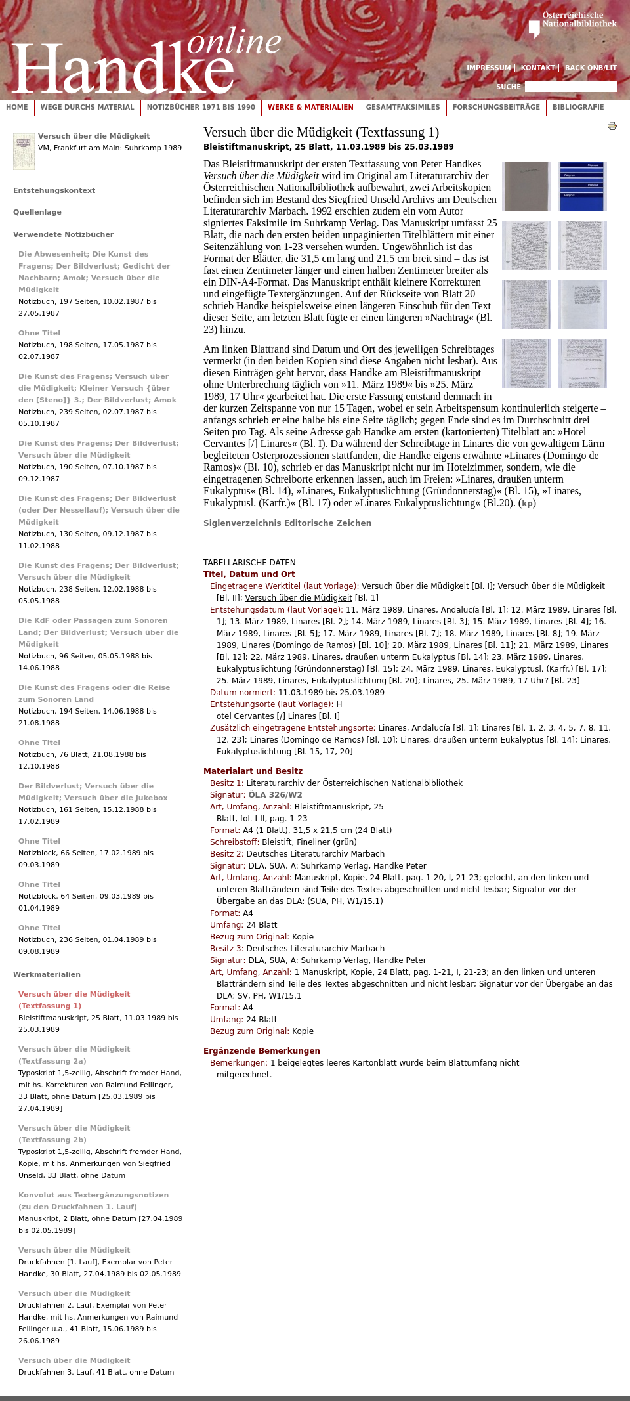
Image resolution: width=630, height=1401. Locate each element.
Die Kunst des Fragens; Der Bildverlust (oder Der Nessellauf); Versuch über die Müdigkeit (99, 510)
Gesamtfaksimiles (403, 107)
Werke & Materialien (311, 107)
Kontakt (538, 68)
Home (17, 107)
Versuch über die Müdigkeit (94, 136)
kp (527, 503)
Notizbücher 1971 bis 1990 (201, 107)
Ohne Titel (39, 333)
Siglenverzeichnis (243, 523)
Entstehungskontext (54, 190)
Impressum (489, 68)
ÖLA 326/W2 (275, 795)
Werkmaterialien (47, 974)
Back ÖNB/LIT (591, 68)
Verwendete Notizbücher (63, 234)
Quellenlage (37, 212)
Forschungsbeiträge (496, 107)
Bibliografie (578, 107)
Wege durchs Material (88, 107)
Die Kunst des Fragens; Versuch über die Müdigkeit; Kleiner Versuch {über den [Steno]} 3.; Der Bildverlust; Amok (97, 388)
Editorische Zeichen (327, 523)
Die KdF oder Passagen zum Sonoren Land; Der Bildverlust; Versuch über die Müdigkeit (98, 632)
